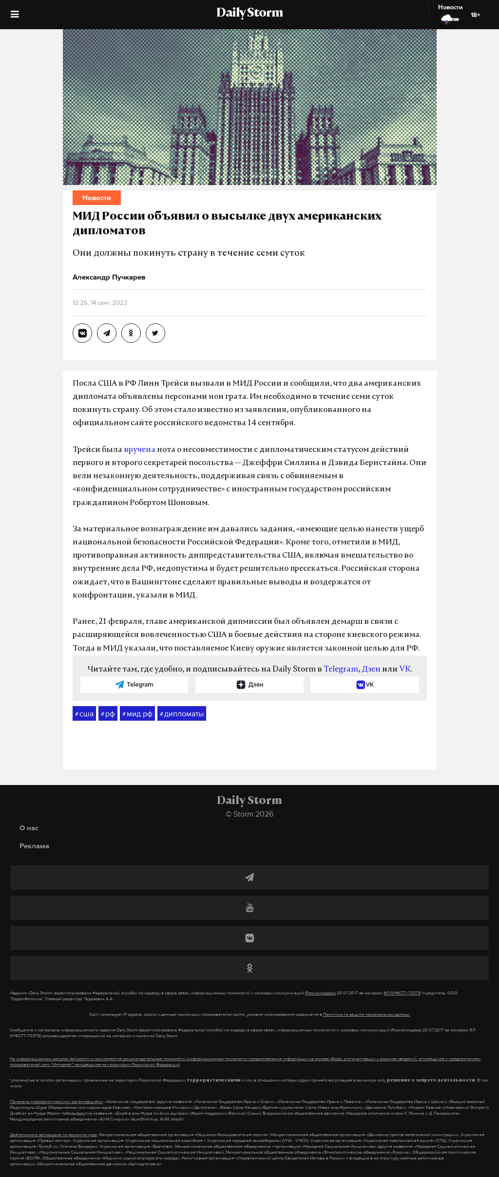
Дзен (371, 669)
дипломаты (182, 714)
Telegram (341, 669)
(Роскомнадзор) (320, 992)
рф (108, 714)
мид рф (137, 714)
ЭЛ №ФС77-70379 (402, 992)
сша (84, 714)
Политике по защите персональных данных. (366, 1014)
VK (405, 669)
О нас (28, 827)
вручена (139, 450)
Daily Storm (249, 13)
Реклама (34, 845)
